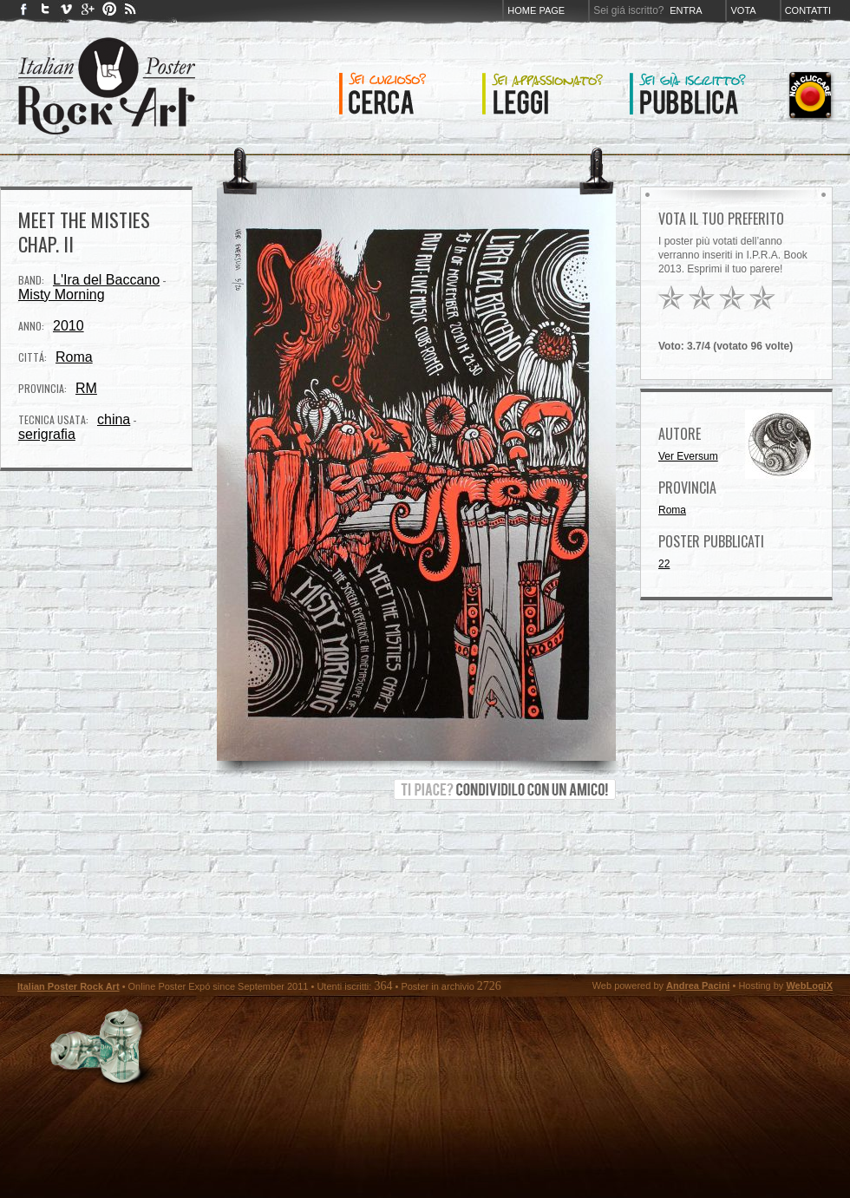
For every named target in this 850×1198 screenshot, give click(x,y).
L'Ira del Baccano (106, 279)
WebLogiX (809, 985)
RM (86, 388)
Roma (74, 357)
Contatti (808, 10)
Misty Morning (61, 294)
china (113, 419)
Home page (536, 10)
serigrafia (46, 434)
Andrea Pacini (697, 985)
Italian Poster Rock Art (68, 986)
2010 (68, 325)
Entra (686, 10)
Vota (742, 10)
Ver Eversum (688, 456)
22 (664, 564)
